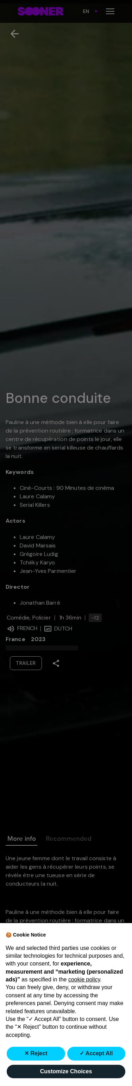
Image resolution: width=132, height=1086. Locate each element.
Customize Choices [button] (66, 1071)
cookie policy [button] (84, 979)
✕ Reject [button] (35, 1053)
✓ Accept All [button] (96, 1053)
